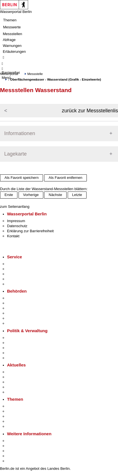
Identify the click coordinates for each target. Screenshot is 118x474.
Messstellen (12, 34)
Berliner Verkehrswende (26, 411)
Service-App (17, 264)
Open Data (16, 353)
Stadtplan (14, 461)
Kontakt (13, 236)
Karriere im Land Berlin (25, 343)
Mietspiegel (16, 421)
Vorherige (31, 195)
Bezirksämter (17, 308)
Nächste (55, 195)
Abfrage (9, 40)
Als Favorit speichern (21, 178)
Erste (8, 195)
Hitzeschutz (16, 392)
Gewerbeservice (20, 284)
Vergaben (15, 358)
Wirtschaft (15, 451)
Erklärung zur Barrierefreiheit (30, 231)
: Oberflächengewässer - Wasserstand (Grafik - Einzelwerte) (54, 79)
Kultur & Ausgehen (22, 441)
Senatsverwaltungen (23, 303)
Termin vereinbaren (22, 269)
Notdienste (15, 279)
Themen (10, 20)
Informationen (19, 133)
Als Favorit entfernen (65, 178)
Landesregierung (21, 338)
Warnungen (12, 46)
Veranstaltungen (20, 382)
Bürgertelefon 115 (21, 274)
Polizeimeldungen (21, 377)
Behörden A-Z (18, 298)
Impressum (16, 221)
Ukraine (13, 387)
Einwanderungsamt (22, 323)
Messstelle (35, 74)
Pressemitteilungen (22, 372)
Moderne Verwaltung (23, 416)
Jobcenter (15, 318)
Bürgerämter (17, 313)
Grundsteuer (17, 426)
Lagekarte (15, 154)
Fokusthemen (18, 406)
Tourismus (15, 446)
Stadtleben (15, 456)
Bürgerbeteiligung (21, 348)
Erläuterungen (14, 51)
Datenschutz (17, 226)
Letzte (77, 195)
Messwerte (12, 27)
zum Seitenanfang (15, 206)
